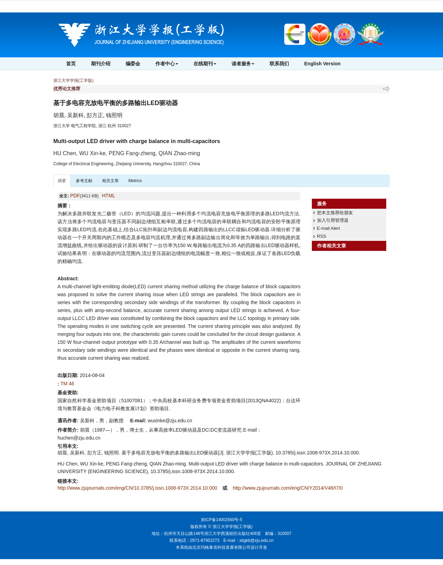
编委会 (133, 63)
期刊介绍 (100, 63)
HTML (108, 195)
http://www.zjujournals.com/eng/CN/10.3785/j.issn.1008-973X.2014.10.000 (137, 488)
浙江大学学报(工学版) (73, 80)
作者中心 (166, 63)
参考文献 (84, 180)
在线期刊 (204, 63)
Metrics (135, 180)
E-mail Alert (328, 228)
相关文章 (110, 180)
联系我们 (279, 63)
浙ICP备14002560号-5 (221, 519)
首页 (71, 63)
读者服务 (243, 63)
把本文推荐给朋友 (335, 212)
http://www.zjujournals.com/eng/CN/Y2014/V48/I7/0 (288, 488)
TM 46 (67, 383)
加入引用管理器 (333, 220)
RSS (321, 236)
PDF (75, 195)
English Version (322, 63)
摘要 (62, 180)
